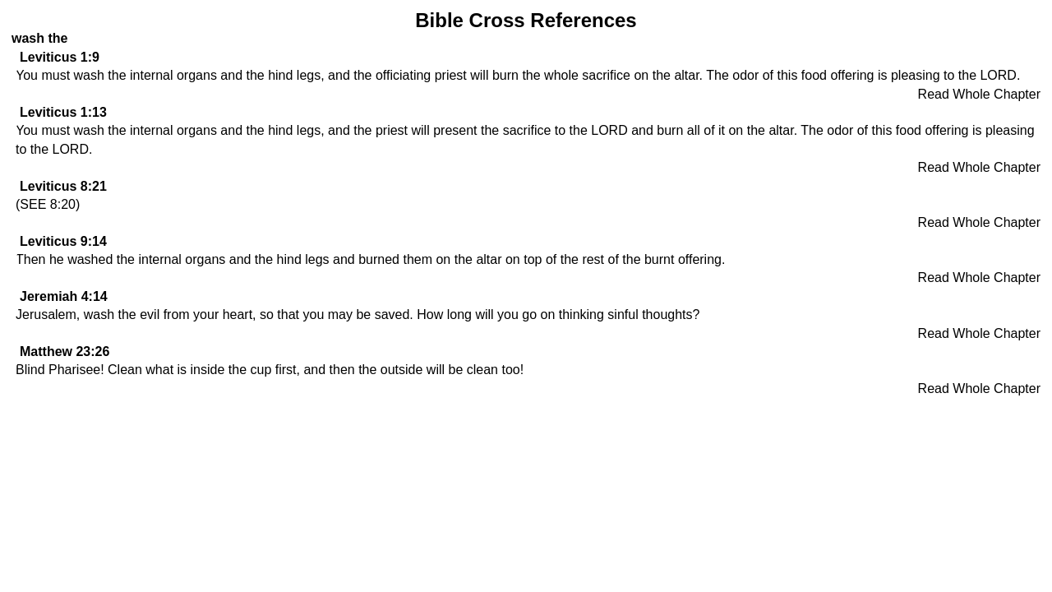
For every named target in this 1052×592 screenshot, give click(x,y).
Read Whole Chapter (979, 94)
